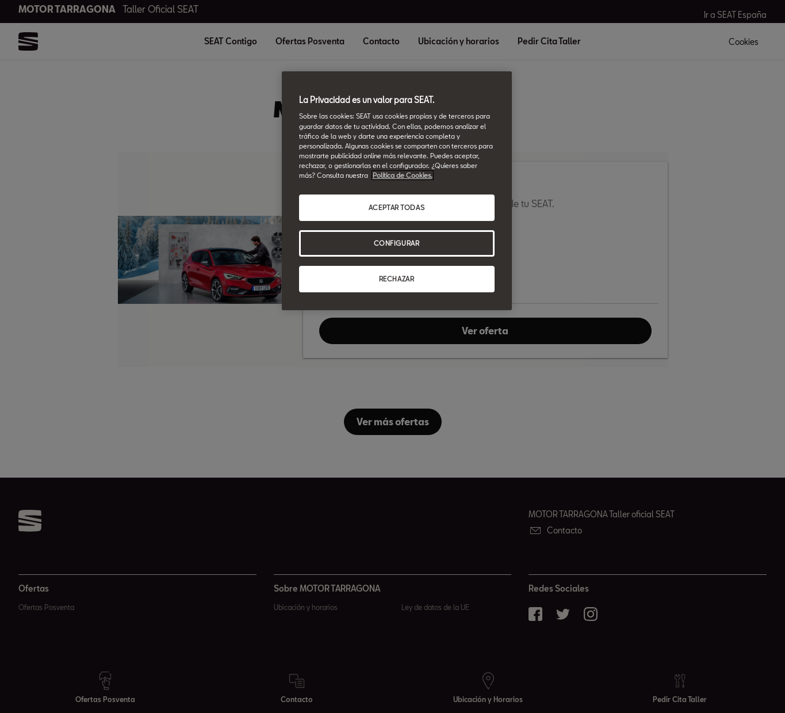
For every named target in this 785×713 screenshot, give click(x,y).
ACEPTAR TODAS (396, 207)
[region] (397, 190)
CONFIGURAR (397, 243)
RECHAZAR (397, 279)
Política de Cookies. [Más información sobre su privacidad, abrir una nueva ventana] (402, 175)
